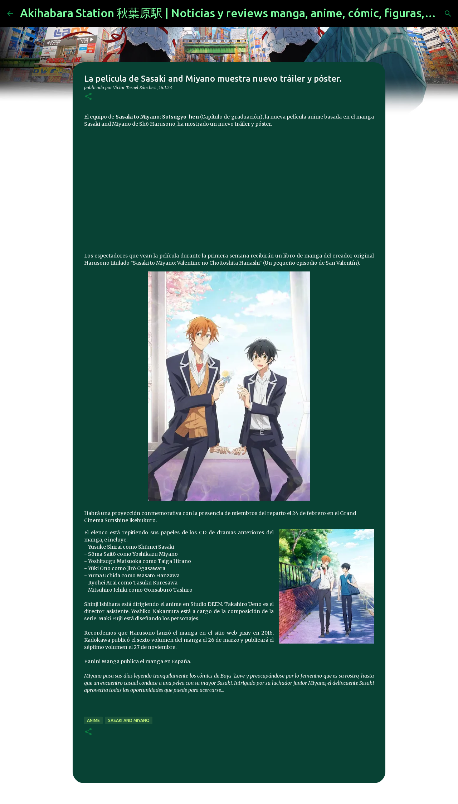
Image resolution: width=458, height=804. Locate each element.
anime (93, 720)
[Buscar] (448, 13)
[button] (88, 97)
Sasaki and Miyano (129, 720)
